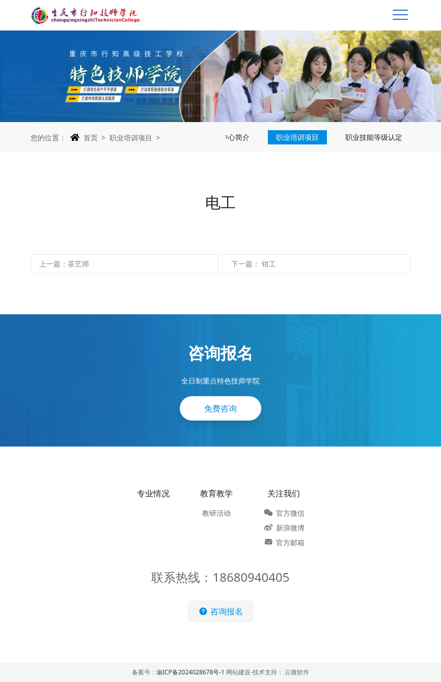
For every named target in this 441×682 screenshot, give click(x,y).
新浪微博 (290, 527)
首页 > (94, 137)
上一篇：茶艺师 (64, 264)
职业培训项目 (297, 137)
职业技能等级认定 (373, 137)
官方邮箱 (290, 542)
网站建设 (238, 672)
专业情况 (153, 493)
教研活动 (216, 513)
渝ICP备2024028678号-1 (190, 672)
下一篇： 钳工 (253, 264)
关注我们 (283, 493)
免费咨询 (220, 411)
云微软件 (297, 672)
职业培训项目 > (134, 137)
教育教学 (216, 493)
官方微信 (290, 513)
